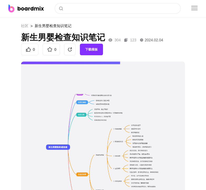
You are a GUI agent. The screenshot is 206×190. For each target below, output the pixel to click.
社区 (24, 26)
